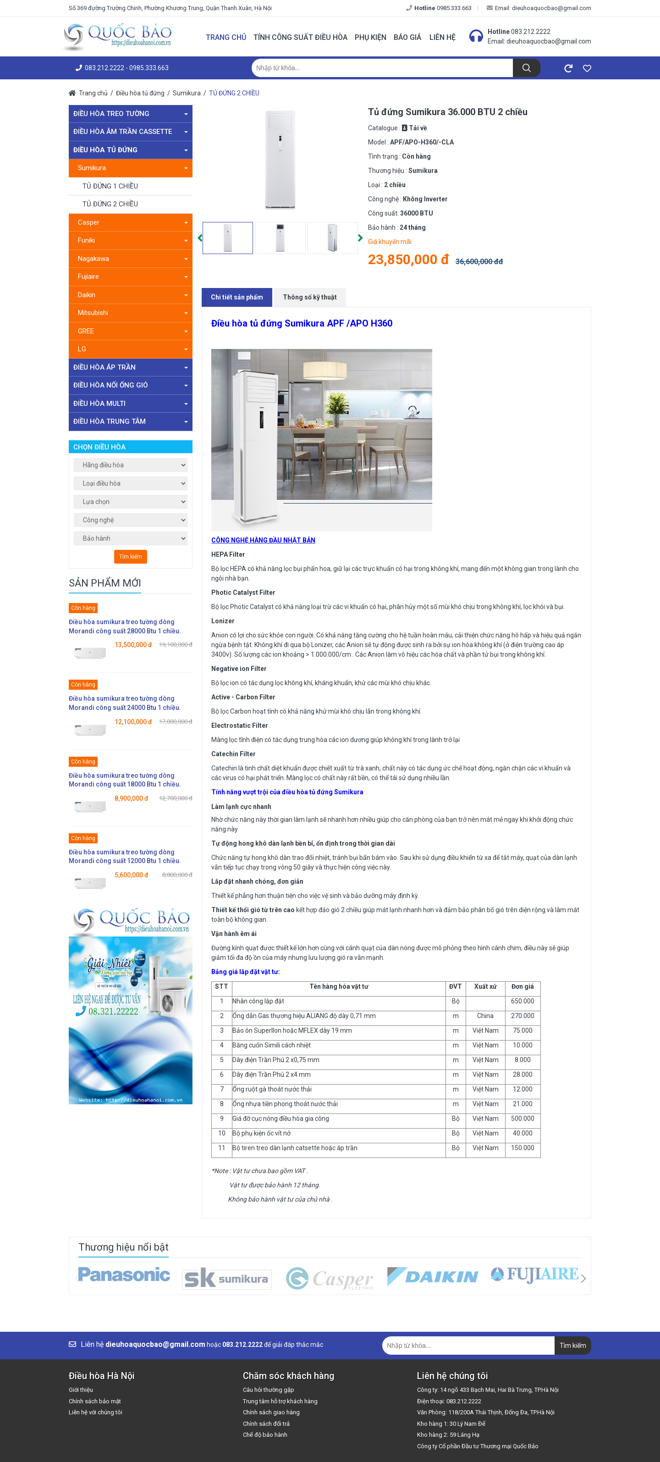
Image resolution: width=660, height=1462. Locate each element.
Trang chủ (226, 37)
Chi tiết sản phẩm (237, 297)
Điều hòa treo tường (130, 114)
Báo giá (407, 37)
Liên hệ (442, 37)
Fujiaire (133, 276)
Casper (133, 222)
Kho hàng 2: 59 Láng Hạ (448, 1434)
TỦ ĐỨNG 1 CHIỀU (110, 186)
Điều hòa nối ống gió (130, 385)
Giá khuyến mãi (390, 241)
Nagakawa (133, 259)
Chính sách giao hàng (271, 1412)
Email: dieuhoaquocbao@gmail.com (539, 8)
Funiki (133, 240)
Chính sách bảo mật (95, 1401)
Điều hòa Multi (130, 403)
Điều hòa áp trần (130, 367)
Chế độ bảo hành (265, 1434)
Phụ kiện (370, 37)
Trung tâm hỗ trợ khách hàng (280, 1401)
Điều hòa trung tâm (130, 421)
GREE (133, 331)
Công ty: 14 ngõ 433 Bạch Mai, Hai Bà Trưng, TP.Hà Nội (488, 1389)
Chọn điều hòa (99, 447)
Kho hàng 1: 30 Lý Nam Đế (451, 1423)
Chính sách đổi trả (266, 1423)
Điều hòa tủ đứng (140, 93)
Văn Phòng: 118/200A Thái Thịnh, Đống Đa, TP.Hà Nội (486, 1412)
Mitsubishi (133, 313)
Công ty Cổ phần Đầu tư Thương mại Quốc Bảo (478, 1446)
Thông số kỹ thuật (310, 297)
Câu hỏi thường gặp (268, 1389)
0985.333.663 (439, 8)
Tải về (418, 128)
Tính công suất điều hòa (300, 37)
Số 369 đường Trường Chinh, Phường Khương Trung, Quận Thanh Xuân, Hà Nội (170, 8)
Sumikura (187, 93)
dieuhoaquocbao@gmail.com (548, 41)
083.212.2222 (530, 31)
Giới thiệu (81, 1389)
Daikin (133, 295)
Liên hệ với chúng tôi (95, 1412)
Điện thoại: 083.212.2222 (449, 1401)
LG (133, 349)
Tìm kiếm (130, 557)
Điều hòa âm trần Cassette (130, 131)
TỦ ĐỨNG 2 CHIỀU (234, 93)
